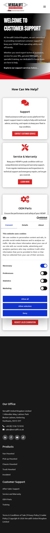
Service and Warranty (12, 494)
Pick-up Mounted (10, 458)
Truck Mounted (9, 469)
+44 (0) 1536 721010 (15, 426)
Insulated (6, 474)
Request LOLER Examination (25, 322)
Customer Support (14, 481)
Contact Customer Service (25, 133)
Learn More (25, 181)
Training (6, 504)
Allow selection (25, 306)
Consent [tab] (9, 225)
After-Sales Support (11, 488)
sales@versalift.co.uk (15, 429)
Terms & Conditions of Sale (14, 515)
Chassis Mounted (10, 464)
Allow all (25, 299)
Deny (25, 313)
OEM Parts (7, 499)
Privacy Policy (33, 515)
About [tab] (41, 225)
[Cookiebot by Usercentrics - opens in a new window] (36, 218)
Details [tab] (25, 225)
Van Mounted (8, 453)
